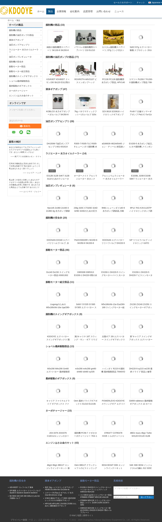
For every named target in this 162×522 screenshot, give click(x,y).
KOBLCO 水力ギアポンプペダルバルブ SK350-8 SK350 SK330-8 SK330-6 (58, 114)
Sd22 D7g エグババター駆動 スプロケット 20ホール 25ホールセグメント (141, 50)
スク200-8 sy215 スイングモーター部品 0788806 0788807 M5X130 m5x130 (96, 496)
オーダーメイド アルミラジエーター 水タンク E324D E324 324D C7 (85, 179)
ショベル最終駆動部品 (19, 81)
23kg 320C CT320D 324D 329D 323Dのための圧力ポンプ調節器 (85, 211)
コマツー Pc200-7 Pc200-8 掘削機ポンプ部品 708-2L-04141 (141, 82)
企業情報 (61, 11)
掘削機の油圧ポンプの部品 (21, 35)
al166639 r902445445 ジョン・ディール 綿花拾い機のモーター (113, 146)
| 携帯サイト (87, 515)
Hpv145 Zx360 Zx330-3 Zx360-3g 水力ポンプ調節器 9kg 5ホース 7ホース (58, 211)
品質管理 (88, 11)
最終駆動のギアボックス (20, 86)
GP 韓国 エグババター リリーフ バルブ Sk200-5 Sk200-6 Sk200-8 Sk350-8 (25, 492)
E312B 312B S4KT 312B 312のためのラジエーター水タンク (58, 179)
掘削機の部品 (15, 30)
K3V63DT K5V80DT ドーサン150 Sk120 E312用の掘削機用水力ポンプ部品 (58, 82)
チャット (141, 2)
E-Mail (73, 515)
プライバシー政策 (19, 520)
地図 (79, 515)
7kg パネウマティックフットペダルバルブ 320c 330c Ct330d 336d (85, 114)
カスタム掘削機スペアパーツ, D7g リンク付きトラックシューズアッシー (113, 50)
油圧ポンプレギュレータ (20, 57)
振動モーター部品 (17, 66)
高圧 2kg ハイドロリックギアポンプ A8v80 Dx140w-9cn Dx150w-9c (59, 488)
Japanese (156, 2)
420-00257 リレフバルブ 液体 (21, 487)
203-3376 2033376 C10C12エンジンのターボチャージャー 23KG (58, 436)
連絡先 (25, 126)
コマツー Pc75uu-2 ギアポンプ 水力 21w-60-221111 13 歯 (59, 494)
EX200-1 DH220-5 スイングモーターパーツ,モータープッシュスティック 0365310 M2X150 (95, 489)
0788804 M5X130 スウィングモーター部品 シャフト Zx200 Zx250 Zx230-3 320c (95, 502)
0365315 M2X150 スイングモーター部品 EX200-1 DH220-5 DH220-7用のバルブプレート (96, 510)
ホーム (40, 11)
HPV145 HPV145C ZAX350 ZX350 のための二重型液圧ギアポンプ (60, 505)
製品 (50, 11)
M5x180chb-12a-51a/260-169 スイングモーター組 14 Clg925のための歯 (113, 307)
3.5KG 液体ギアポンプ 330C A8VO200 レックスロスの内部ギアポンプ (60, 499)
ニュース (119, 11)
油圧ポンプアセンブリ (19, 45)
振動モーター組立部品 (19, 71)
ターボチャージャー (18, 91)
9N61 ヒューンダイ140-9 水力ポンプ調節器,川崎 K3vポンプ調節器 (113, 211)
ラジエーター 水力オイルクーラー (23, 50)
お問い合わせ (103, 11)
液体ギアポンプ (16, 40)
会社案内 (74, 11)
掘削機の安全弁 (16, 61)
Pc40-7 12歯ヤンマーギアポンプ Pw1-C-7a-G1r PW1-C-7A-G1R (141, 114)
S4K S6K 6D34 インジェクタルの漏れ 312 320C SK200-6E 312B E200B (140, 468)
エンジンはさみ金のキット (21, 95)
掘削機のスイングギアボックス (23, 76)
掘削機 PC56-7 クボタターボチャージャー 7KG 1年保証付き (85, 436)
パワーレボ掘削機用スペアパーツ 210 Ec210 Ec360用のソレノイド (85, 50)
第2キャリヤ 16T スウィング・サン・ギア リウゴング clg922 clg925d (85, 339)
